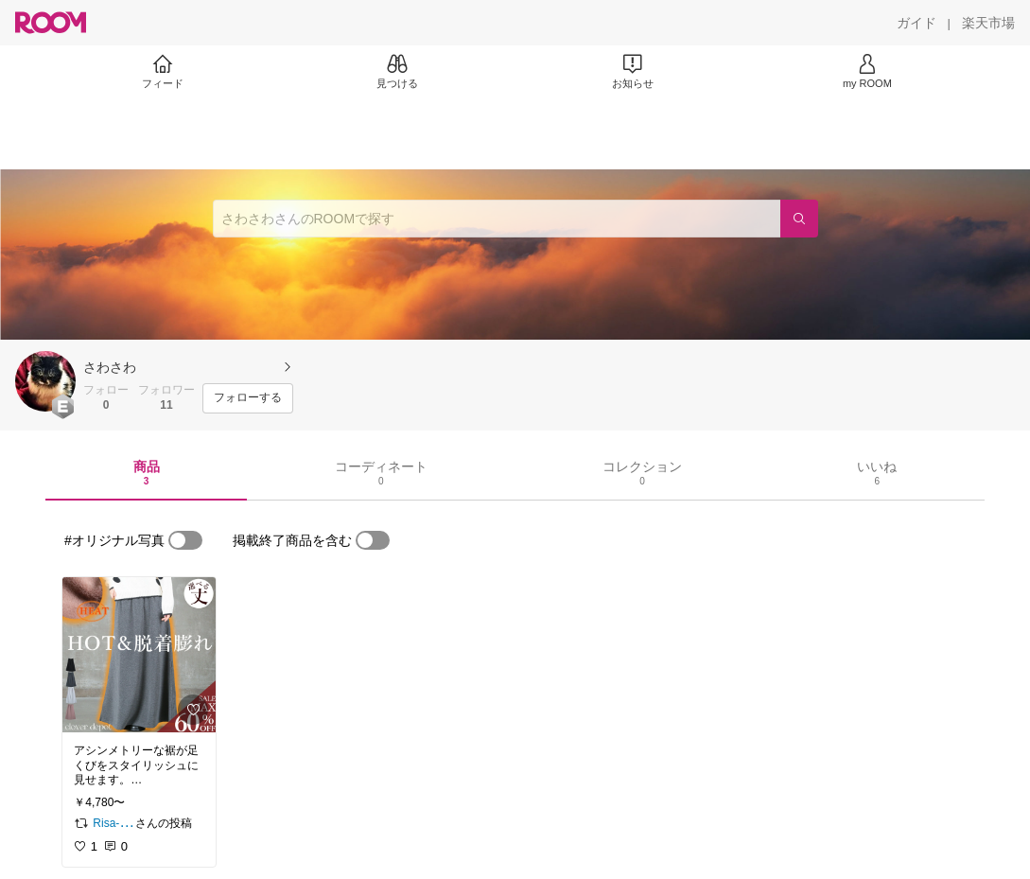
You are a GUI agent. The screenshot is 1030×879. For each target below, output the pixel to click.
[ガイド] (916, 22)
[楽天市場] (988, 22)
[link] (139, 654)
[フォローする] (247, 398)
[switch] (185, 540)
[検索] (799, 218)
